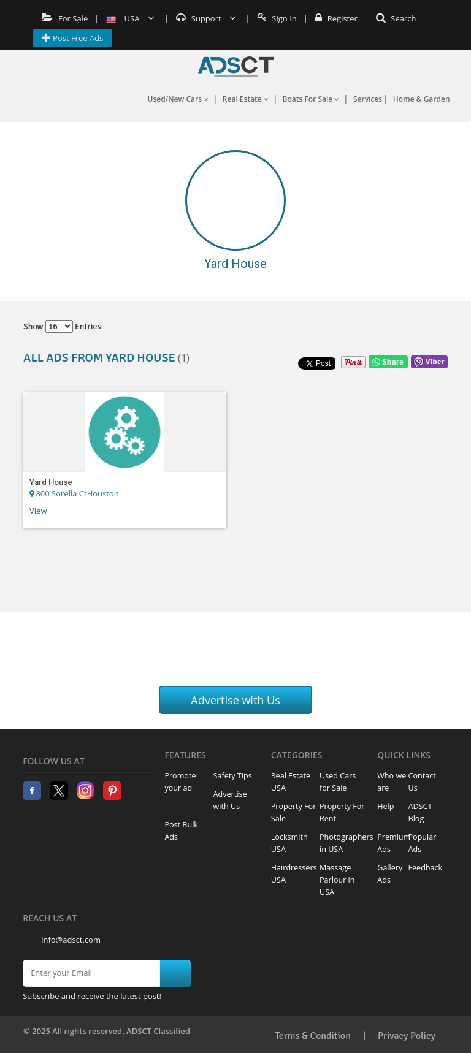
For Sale (65, 18)
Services (367, 99)
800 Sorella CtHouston (74, 493)
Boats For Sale (311, 99)
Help (385, 806)
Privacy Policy (406, 1036)
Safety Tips (232, 775)
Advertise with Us (235, 700)
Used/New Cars (178, 99)
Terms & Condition (313, 1036)
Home (236, 66)
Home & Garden (421, 99)
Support (206, 18)
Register (336, 18)
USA (130, 18)
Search (396, 18)
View (38, 510)
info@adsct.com (71, 939)
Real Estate (246, 99)
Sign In (277, 18)
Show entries (62, 326)
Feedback (425, 867)
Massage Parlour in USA (337, 879)
